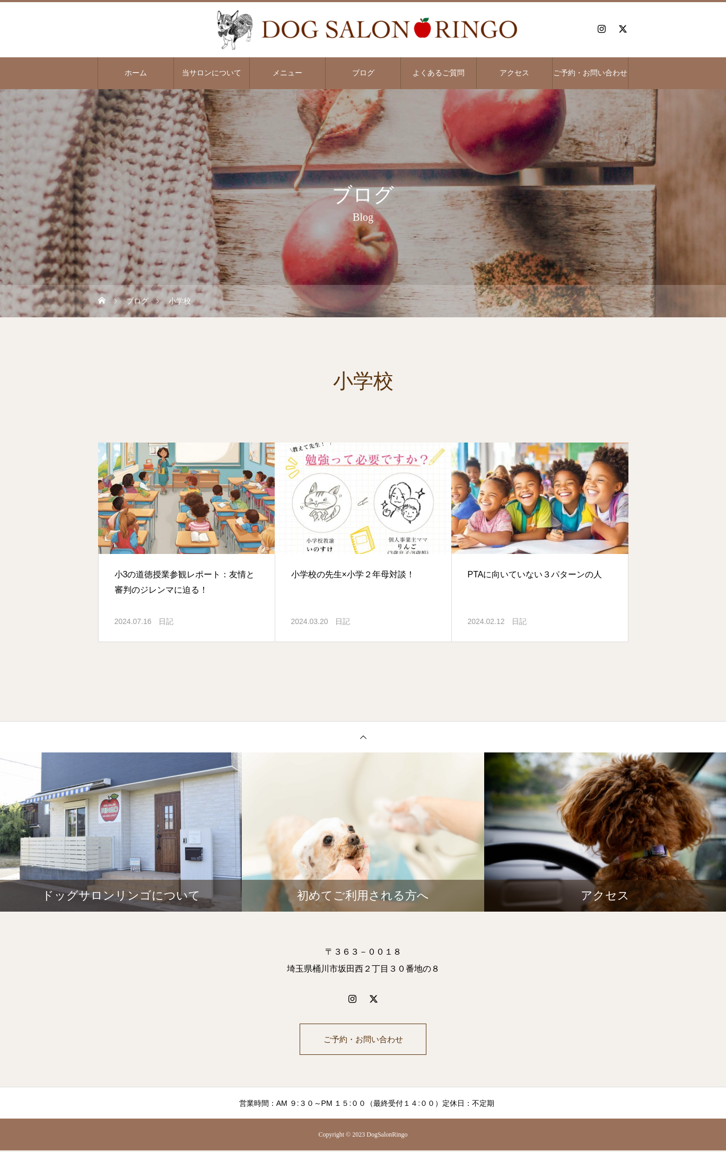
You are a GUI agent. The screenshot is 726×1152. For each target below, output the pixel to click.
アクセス (514, 73)
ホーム (136, 73)
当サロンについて (211, 73)
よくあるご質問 (439, 73)
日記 (166, 621)
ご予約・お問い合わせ (590, 73)
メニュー (287, 73)
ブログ (363, 73)
